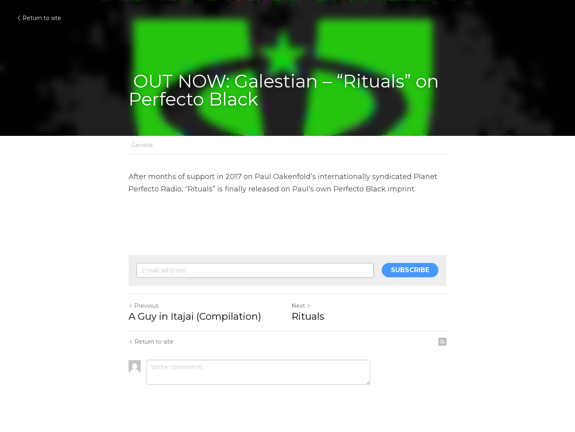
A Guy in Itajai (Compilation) (195, 316)
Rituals (307, 316)
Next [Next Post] (301, 305)
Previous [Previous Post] (144, 305)
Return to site (38, 18)
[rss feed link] (442, 342)
